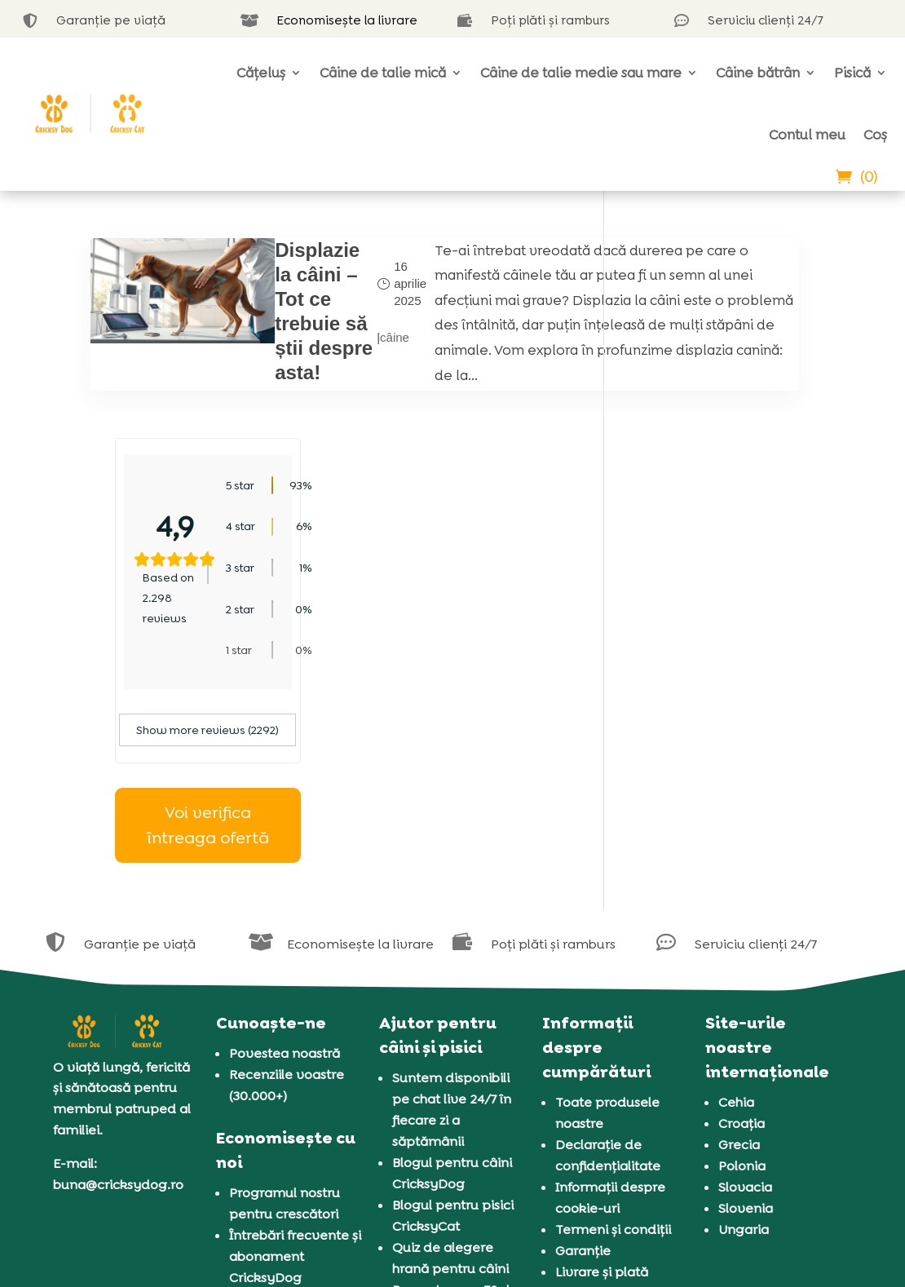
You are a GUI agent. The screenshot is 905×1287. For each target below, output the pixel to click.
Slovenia (745, 1008)
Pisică (852, 73)
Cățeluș (260, 73)
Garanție (583, 1050)
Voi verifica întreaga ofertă (721, 625)
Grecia (739, 944)
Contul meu (807, 135)
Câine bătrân (758, 73)
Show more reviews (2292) (722, 530)
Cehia (736, 902)
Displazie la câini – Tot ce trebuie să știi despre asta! (257, 323)
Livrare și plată (601, 1072)
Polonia (742, 966)
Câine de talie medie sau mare (581, 73)
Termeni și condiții (613, 1029)
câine (318, 360)
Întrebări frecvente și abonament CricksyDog (295, 1056)
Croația (741, 923)
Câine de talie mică (383, 73)
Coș (875, 135)
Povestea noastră (284, 853)
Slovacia (745, 987)
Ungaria (743, 1029)
